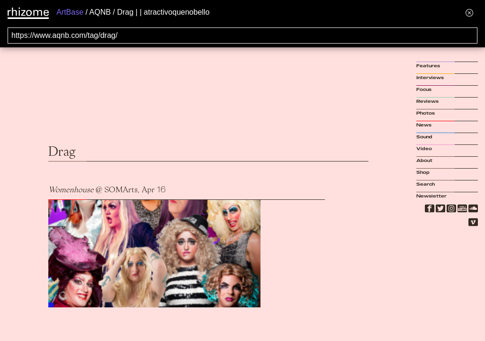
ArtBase (69, 12)
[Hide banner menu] (469, 12)
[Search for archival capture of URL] (242, 35)
